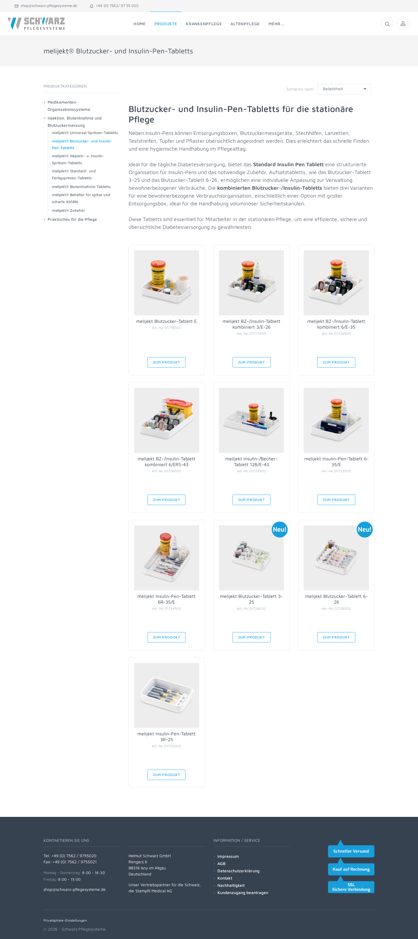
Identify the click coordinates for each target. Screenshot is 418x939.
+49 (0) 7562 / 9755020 (73, 855)
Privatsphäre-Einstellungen (65, 920)
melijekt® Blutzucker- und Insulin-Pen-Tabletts (82, 144)
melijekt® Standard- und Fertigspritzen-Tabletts (74, 174)
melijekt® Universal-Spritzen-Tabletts (85, 132)
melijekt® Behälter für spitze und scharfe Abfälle (81, 198)
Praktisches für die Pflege (72, 219)
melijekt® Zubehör (68, 210)
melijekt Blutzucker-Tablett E (166, 321)
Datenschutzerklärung (238, 870)
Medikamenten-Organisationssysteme (69, 105)
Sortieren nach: (301, 88)
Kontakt (224, 877)
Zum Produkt (166, 362)
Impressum (228, 856)
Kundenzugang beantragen (242, 892)
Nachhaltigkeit (231, 885)
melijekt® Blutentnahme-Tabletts (81, 186)
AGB (221, 863)
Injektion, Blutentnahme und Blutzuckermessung (75, 121)
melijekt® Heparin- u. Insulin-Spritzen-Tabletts (78, 159)
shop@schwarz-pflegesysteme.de (46, 5)
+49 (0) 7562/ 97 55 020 (114, 5)
